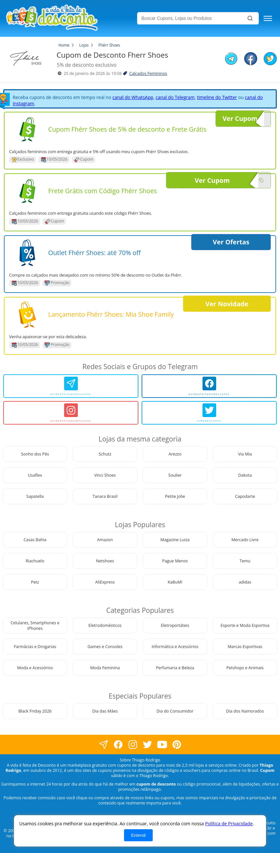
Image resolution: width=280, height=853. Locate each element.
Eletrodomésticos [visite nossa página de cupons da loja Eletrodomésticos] (105, 625)
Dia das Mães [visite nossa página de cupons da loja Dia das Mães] (105, 711)
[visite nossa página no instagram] (133, 745)
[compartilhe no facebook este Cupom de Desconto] (250, 59)
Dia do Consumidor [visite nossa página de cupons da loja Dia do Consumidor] (175, 711)
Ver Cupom (243, 118)
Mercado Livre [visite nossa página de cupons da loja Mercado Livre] (245, 539)
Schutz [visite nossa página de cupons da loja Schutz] (105, 454)
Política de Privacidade (229, 823)
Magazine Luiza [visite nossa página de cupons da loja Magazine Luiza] (175, 539)
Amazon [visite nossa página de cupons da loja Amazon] (105, 539)
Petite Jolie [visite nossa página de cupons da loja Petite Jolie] (175, 496)
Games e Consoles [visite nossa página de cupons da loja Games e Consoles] (105, 646)
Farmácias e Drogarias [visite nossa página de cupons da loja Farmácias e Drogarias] (35, 646)
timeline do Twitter (217, 97)
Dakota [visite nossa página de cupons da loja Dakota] (245, 475)
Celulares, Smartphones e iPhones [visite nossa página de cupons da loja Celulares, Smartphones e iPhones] (34, 625)
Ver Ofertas (231, 242)
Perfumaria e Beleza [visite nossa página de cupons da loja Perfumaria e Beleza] (175, 668)
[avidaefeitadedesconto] (71, 386)
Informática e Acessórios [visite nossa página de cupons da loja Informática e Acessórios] (175, 646)
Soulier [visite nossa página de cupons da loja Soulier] (175, 475)
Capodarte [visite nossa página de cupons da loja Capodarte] (245, 496)
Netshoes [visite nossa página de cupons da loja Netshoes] (105, 561)
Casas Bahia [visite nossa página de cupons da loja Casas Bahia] (34, 539)
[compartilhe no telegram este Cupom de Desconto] (231, 59)
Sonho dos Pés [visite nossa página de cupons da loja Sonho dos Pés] (35, 454)
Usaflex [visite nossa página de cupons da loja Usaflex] (35, 475)
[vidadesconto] (209, 413)
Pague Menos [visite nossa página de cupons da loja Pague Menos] (175, 561)
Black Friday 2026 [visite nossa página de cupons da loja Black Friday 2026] (34, 711)
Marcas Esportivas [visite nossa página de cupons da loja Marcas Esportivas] (245, 646)
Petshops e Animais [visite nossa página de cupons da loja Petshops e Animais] (244, 668)
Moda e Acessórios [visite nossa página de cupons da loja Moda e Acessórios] (35, 668)
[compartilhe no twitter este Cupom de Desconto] (270, 63)
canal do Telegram (175, 97)
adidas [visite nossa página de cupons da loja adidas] (245, 582)
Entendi (138, 835)
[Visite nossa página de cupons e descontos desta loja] (27, 129)
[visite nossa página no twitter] (147, 745)
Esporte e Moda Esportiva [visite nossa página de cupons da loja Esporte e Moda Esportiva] (245, 625)
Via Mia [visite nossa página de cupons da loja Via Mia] (245, 454)
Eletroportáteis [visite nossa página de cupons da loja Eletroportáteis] (175, 625)
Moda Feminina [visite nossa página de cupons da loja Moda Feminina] (105, 668)
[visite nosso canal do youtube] (162, 745)
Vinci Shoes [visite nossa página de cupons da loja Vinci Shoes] (105, 475)
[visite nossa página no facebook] (103, 745)
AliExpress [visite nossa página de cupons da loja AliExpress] (105, 582)
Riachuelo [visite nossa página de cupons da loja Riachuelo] (35, 561)
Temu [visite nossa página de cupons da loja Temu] (245, 561)
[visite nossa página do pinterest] (177, 745)
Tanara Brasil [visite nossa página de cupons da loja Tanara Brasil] (105, 496)
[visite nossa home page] (70, 18)
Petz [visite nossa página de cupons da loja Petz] (35, 582)
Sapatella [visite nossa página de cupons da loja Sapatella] (35, 496)
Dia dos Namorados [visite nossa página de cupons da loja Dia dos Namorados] (245, 711)
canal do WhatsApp (132, 97)
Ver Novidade (226, 303)
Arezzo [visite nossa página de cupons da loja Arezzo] (175, 454)
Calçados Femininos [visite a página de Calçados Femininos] (148, 73)
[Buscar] (250, 18)
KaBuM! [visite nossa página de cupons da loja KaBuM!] (175, 582)
